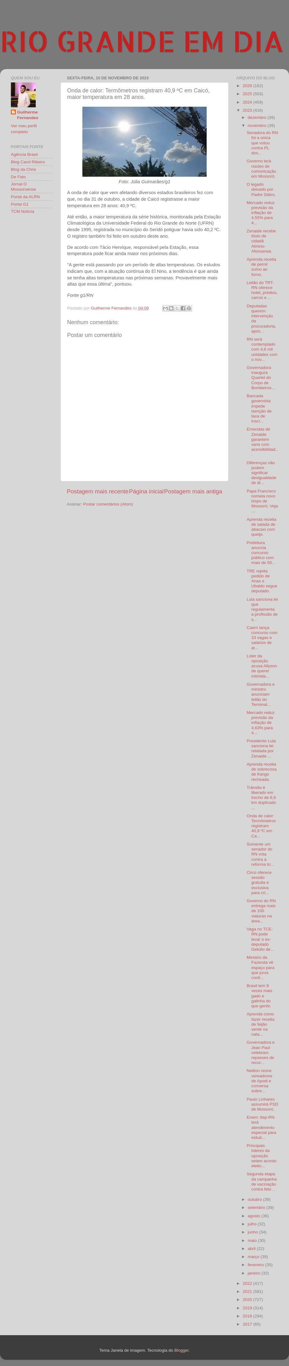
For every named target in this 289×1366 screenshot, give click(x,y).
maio (253, 1240)
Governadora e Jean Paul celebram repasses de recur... (261, 1052)
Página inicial (146, 491)
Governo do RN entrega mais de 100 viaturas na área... (261, 910)
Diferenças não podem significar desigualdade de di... (261, 472)
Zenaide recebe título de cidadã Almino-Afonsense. (261, 241)
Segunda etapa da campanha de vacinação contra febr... (262, 1181)
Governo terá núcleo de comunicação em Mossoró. (261, 169)
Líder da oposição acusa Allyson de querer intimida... (262, 666)
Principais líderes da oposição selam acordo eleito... (262, 1155)
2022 (248, 1283)
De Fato (18, 177)
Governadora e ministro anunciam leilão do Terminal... (261, 694)
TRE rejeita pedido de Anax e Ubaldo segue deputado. (262, 581)
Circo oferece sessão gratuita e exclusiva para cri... (259, 882)
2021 (248, 1291)
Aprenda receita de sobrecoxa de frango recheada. (262, 772)
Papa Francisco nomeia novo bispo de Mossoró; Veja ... (262, 501)
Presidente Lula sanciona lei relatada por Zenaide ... (261, 748)
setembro (257, 1207)
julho (253, 1224)
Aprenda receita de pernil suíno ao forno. (261, 267)
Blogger (181, 1350)
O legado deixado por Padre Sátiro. (261, 189)
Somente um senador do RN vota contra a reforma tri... (260, 854)
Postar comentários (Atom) (108, 504)
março (254, 1256)
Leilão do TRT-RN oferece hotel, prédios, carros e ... (262, 290)
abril (252, 1248)
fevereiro (256, 1264)
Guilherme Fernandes (27, 115)
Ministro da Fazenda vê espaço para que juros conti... (260, 967)
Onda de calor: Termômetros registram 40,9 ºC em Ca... (261, 826)
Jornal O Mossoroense (23, 186)
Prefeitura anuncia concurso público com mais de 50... (261, 552)
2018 (248, 1316)
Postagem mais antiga (193, 491)
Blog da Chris (23, 169)
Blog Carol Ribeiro (28, 162)
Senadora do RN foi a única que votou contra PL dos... (262, 142)
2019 (248, 1308)
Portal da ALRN (25, 196)
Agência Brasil (24, 154)
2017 (248, 1324)
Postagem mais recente (97, 491)
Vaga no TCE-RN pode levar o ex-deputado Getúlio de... (260, 939)
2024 (248, 102)
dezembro (258, 117)
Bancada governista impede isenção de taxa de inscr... (259, 408)
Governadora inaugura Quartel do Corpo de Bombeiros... (261, 377)
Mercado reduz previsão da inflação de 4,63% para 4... (261, 722)
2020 (248, 1299)
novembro (258, 125)
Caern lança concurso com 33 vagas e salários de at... (262, 637)
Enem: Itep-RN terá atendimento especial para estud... (261, 1127)
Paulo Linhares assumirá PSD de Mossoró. (262, 1104)
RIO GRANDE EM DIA (142, 40)
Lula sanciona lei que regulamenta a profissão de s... (262, 609)
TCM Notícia (22, 211)
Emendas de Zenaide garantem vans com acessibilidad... (262, 442)
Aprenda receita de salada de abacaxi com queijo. (261, 527)
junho (253, 1232)
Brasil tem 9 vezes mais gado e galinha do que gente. (260, 995)
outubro (255, 1199)
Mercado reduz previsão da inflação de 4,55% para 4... (261, 212)
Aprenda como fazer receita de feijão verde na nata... (260, 1024)
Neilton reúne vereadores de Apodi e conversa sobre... (260, 1080)
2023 (248, 110)
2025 (248, 93)
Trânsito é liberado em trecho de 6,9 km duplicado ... (261, 797)
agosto (254, 1216)
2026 (248, 85)
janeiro (254, 1273)
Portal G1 (20, 204)
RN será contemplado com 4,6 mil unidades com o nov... (262, 349)
